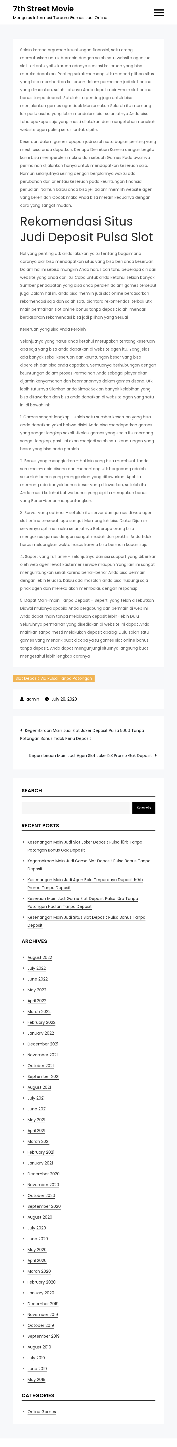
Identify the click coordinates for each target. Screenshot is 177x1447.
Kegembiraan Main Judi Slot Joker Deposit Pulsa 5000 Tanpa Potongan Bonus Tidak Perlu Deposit (82, 734)
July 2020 (37, 1228)
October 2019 (41, 1325)
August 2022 (40, 957)
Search (32, 790)
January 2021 (40, 1163)
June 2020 (38, 1239)
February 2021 (41, 1152)
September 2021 (43, 1076)
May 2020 (37, 1249)
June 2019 (37, 1369)
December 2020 (44, 1174)
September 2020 (44, 1206)
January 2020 (41, 1293)
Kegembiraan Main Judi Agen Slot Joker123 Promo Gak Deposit (90, 755)
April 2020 (37, 1260)
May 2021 (36, 1120)
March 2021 (38, 1141)
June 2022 (38, 979)
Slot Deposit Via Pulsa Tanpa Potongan (54, 678)
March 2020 (39, 1271)
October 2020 (41, 1195)
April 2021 (36, 1130)
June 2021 (37, 1109)
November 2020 (43, 1185)
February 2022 (41, 1022)
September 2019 (44, 1336)
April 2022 (37, 1001)
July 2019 (36, 1358)
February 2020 (42, 1282)
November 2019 (43, 1314)
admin (32, 699)
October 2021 (41, 1066)
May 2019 (36, 1379)
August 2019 (39, 1347)
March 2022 (39, 1011)
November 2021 (43, 1055)
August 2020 (40, 1217)
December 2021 (43, 1044)
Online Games (42, 1412)
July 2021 (36, 1098)
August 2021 (39, 1087)
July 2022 (37, 968)
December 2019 (43, 1304)
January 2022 (41, 1033)
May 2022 (37, 990)
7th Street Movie (43, 9)
